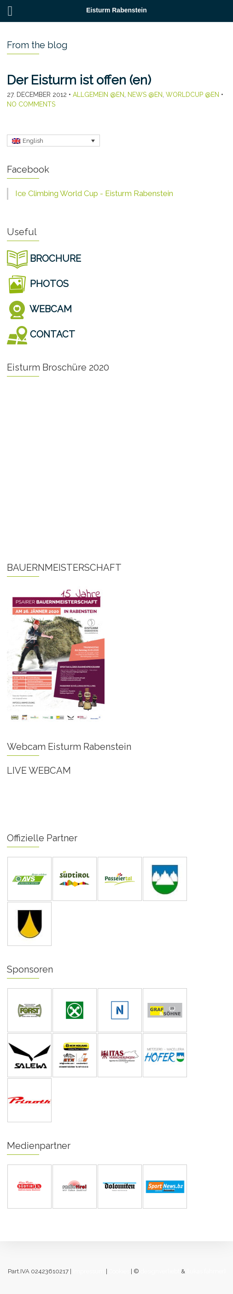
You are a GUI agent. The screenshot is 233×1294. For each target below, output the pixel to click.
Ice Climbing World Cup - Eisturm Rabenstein (94, 193)
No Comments (31, 104)
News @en (145, 94)
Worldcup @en (192, 94)
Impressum (89, 1271)
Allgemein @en (98, 94)
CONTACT (41, 334)
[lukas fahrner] (206, 1271)
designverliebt (160, 1271)
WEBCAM (39, 309)
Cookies (119, 1271)
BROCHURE (44, 258)
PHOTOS (38, 283)
